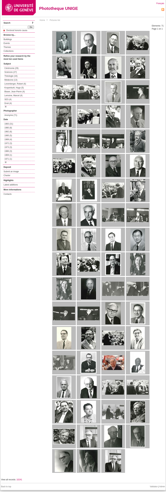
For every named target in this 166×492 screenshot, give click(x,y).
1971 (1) (8, 159)
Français (160, 3)
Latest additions (11, 185)
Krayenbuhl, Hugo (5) (14, 88)
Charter (7, 175)
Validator (154, 486)
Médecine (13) (10, 80)
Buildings (8, 39)
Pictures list (55, 20)
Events (7, 43)
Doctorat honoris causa (15, 30)
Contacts (8, 194)
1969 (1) (8, 155)
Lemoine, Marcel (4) (13, 95)
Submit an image (11, 171)
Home (42, 20)
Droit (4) (8, 103)
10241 (19, 479)
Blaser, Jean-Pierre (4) (14, 91)
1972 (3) (8, 143)
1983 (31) (8, 124)
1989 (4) (8, 139)
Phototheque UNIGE (58, 8)
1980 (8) (8, 128)
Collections (9, 51)
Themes (7, 47)
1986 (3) (8, 151)
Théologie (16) (10, 76)
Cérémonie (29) (11, 68)
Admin (162, 486)
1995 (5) (8, 135)
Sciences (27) (10, 72)
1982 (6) (8, 131)
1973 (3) (8, 147)
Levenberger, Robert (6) (15, 84)
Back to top (6, 486)
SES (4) (8, 99)
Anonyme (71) (10, 115)
